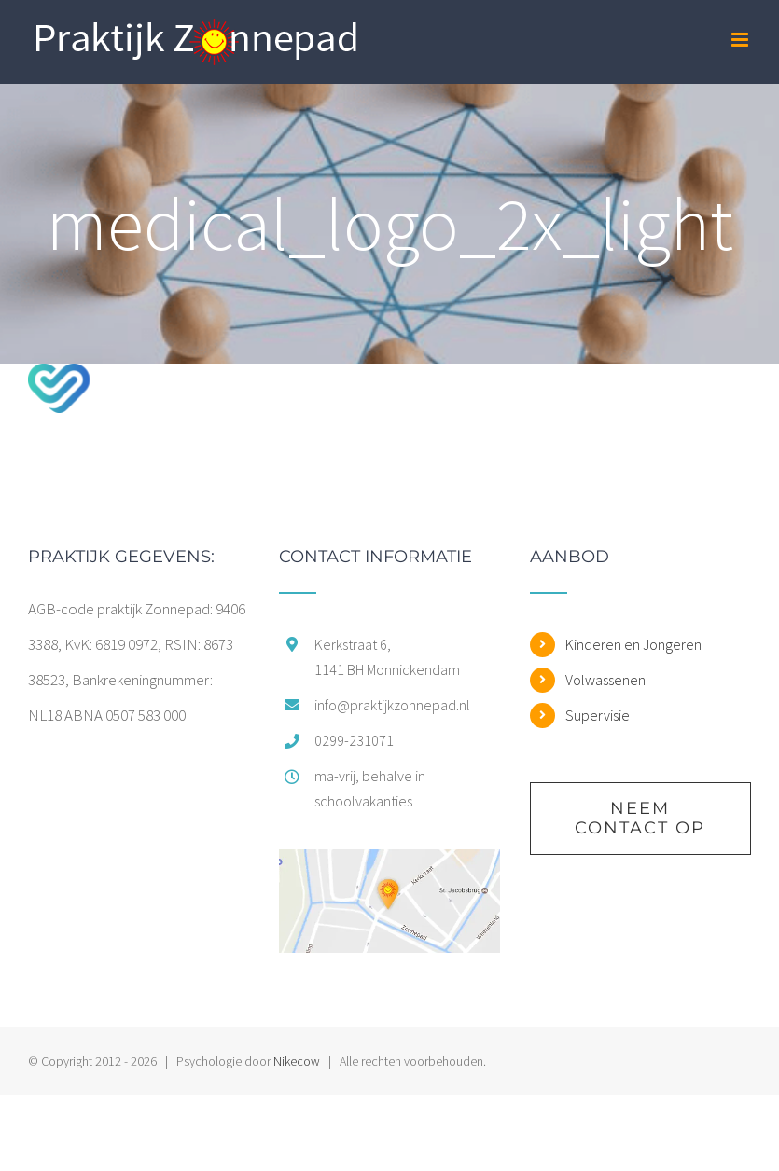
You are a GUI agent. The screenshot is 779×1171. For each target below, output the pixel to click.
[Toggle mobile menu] (741, 39)
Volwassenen (605, 679)
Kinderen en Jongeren (633, 644)
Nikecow (296, 1061)
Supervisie (597, 715)
